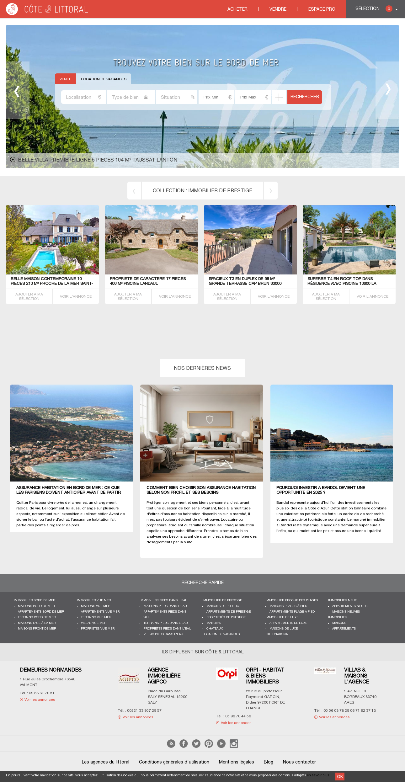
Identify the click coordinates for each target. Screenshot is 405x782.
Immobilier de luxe (281, 617)
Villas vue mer (93, 623)
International (277, 634)
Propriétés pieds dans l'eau (167, 628)
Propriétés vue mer (98, 628)
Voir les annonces (39, 699)
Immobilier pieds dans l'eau (164, 600)
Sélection (373, 8)
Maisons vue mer (95, 606)
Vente (65, 79)
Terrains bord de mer (37, 617)
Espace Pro (321, 10)
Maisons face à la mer (37, 623)
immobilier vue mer (94, 600)
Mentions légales (236, 762)
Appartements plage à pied (292, 611)
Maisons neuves (346, 611)
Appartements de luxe (288, 623)
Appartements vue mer (100, 611)
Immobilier (337, 617)
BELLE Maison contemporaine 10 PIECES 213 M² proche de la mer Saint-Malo (52, 283)
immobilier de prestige (220, 191)
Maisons (339, 623)
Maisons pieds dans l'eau (165, 606)
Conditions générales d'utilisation (174, 762)
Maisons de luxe (283, 628)
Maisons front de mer (37, 628)
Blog (268, 762)
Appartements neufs (349, 606)
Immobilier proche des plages (291, 600)
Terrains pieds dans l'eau (166, 623)
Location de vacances (103, 79)
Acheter (237, 10)
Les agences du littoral (105, 762)
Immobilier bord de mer (34, 600)
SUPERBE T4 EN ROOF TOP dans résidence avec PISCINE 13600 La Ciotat (341, 283)
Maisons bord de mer (36, 606)
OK (340, 776)
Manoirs (213, 623)
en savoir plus (318, 775)
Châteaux (214, 628)
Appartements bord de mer (41, 611)
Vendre (277, 10)
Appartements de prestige (228, 611)
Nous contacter (299, 762)
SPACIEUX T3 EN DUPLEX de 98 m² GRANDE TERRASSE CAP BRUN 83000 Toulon (245, 283)
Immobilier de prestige (222, 600)
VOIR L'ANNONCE (76, 296)
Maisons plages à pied (288, 606)
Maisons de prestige (223, 606)
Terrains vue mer (96, 617)
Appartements (344, 628)
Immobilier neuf (342, 600)
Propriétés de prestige (226, 617)
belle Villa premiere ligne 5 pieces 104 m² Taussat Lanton (97, 160)
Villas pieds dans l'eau (163, 634)
